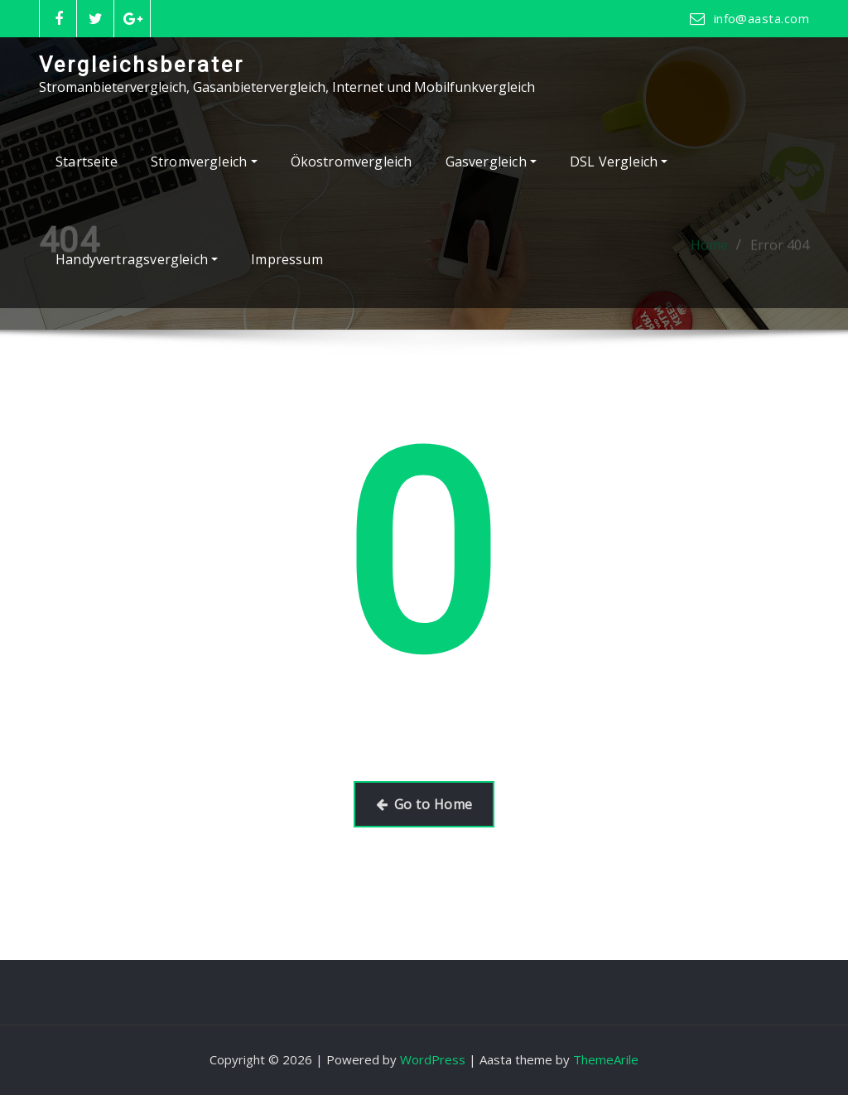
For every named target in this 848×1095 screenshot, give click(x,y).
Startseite (86, 161)
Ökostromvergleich (351, 161)
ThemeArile (605, 1059)
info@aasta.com (761, 18)
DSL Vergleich (619, 161)
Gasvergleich (491, 161)
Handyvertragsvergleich (136, 259)
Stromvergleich (204, 161)
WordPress (432, 1059)
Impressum (287, 259)
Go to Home (424, 804)
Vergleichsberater (141, 64)
